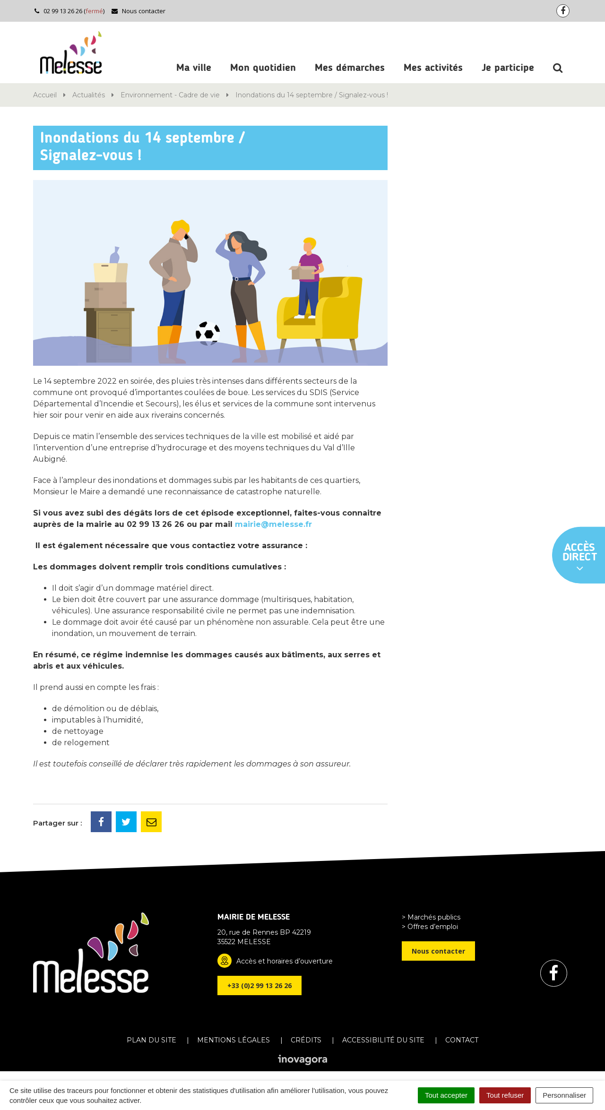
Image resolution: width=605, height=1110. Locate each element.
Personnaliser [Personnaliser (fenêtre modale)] (564, 1095)
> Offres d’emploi (430, 926)
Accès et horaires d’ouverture (284, 961)
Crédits (306, 1040)
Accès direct (579, 558)
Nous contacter (138, 11)
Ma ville (193, 68)
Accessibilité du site (383, 1040)
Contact (461, 1040)
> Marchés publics (431, 917)
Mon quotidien (263, 68)
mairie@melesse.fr (273, 524)
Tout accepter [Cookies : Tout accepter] (446, 1095)
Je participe (508, 68)
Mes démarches (350, 68)
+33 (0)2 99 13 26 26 (259, 985)
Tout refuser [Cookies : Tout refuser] (505, 1095)
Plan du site (151, 1040)
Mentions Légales (233, 1040)
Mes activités (433, 68)
